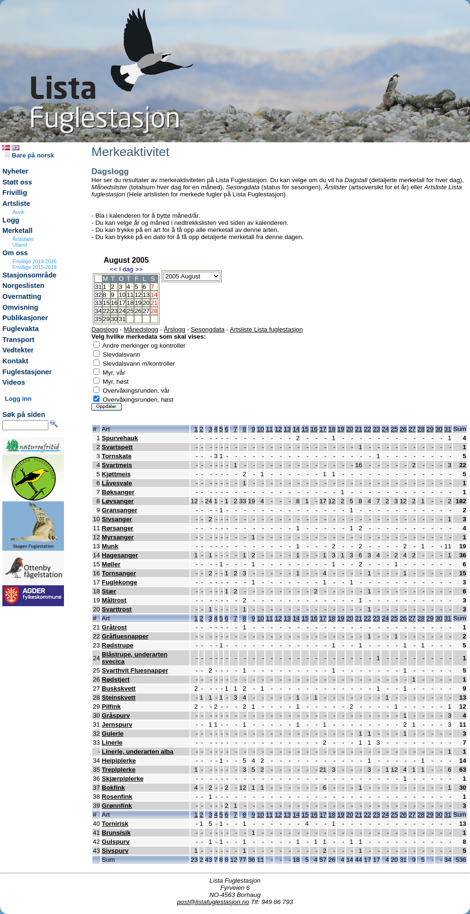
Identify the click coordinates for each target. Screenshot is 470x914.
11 (130, 294)
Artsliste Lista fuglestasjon (266, 329)
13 (146, 294)
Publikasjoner (25, 318)
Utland (19, 245)
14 (296, 429)
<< (113, 269)
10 (122, 294)
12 (138, 294)
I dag (126, 269)
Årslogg (174, 329)
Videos (13, 382)
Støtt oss (17, 182)
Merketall (17, 230)
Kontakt (15, 361)
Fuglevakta (20, 328)
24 (122, 310)
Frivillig (14, 192)
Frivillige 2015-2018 (34, 267)
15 (106, 302)
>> (139, 269)
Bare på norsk (29, 155)
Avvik (18, 212)
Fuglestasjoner (27, 372)
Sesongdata (208, 329)
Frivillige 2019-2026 (34, 261)
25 (130, 310)
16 (114, 302)
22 (106, 310)
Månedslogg (141, 329)
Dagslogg (104, 329)
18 (130, 302)
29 (106, 319)
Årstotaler (23, 239)
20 (146, 302)
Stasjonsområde (29, 275)
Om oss (15, 253)
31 (122, 319)
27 (146, 310)
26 (138, 310)
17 (122, 302)
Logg (10, 220)
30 (114, 319)
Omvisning (20, 307)
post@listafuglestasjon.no (213, 901)
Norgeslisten (23, 285)
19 (138, 302)
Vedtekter (18, 350)
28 (421, 429)
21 (358, 429)
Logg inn (18, 398)
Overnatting (21, 296)
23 (114, 310)
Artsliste (16, 203)
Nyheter (15, 171)
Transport (18, 339)
